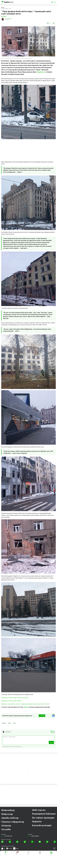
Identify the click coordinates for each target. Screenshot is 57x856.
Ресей (9, 723)
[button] (52, 2)
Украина (3, 723)
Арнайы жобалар (10, 818)
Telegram (26, 707)
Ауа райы (6, 829)
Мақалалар (7, 814)
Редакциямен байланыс (44, 813)
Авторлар (6, 825)
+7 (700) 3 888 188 (34, 836)
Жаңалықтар (8, 810)
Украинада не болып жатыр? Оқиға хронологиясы (15, 697)
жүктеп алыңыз (10, 846)
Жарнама (37, 821)
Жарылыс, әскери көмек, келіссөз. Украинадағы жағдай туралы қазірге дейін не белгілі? (25, 704)
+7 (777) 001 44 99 (7, 836)
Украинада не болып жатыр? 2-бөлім (11, 700)
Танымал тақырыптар (12, 821)
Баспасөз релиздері (41, 825)
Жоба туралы (39, 810)
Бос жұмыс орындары (43, 817)
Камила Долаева (8, 18)
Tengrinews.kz (41, 72)
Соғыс (14, 723)
